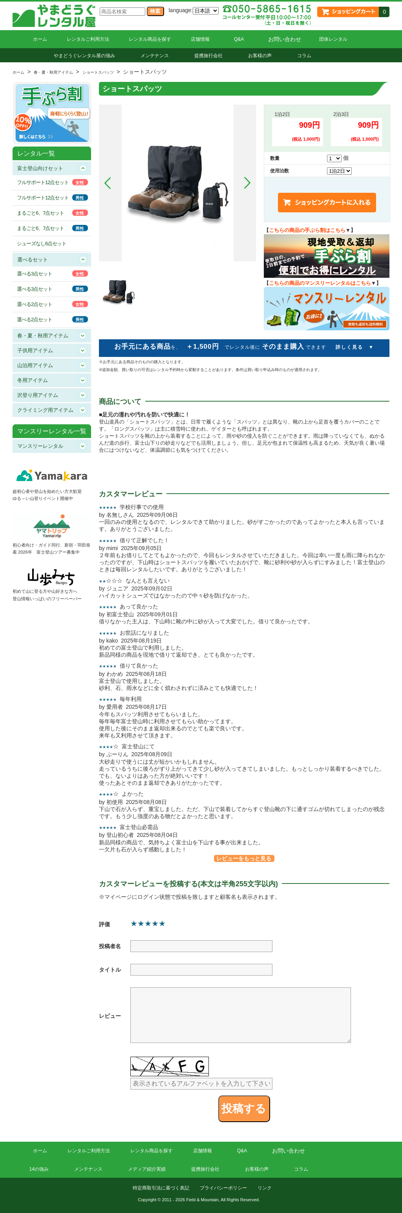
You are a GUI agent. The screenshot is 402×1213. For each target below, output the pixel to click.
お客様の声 (260, 55)
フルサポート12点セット (43, 182)
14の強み (39, 1169)
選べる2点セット (34, 304)
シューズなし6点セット (41, 243)
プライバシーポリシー (223, 1188)
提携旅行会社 (208, 55)
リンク (265, 1188)
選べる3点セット (34, 274)
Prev (107, 183)
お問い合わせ (284, 39)
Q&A (239, 39)
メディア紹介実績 (147, 1169)
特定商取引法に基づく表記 (161, 1188)
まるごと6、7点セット (40, 213)
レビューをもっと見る (243, 858)
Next (247, 183)
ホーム (40, 39)
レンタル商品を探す (150, 39)
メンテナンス (155, 55)
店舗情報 (200, 39)
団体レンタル (333, 39)
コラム (304, 55)
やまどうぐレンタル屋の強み (84, 55)
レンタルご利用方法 (88, 39)
